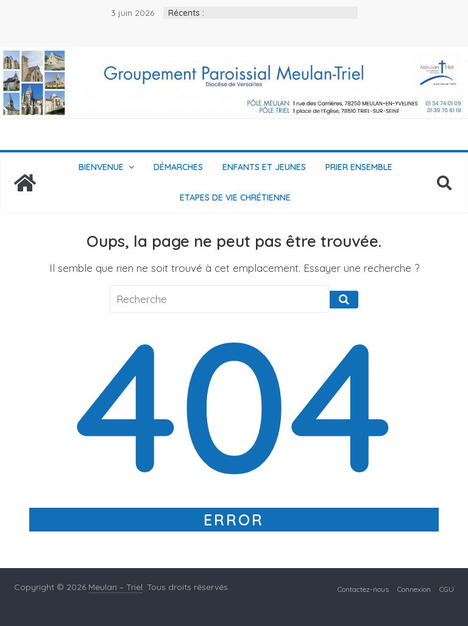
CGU (446, 589)
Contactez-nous (363, 589)
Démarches (178, 167)
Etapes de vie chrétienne (235, 197)
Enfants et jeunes (264, 167)
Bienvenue (101, 167)
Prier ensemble (358, 167)
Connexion (414, 589)
